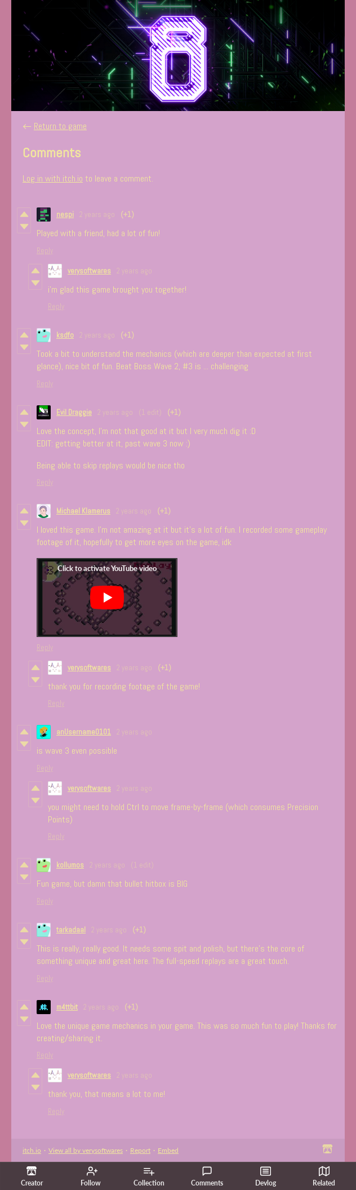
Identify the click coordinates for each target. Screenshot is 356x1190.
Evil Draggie (74, 412)
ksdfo (65, 335)
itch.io (32, 1150)
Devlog (265, 1176)
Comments (207, 1176)
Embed (168, 1150)
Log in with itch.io (53, 178)
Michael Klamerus (83, 511)
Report (140, 1150)
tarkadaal (71, 930)
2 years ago (97, 214)
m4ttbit (67, 1007)
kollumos (70, 865)
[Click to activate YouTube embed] (107, 597)
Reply (45, 250)
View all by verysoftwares (85, 1150)
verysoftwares (89, 271)
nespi (65, 214)
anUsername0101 (83, 732)
